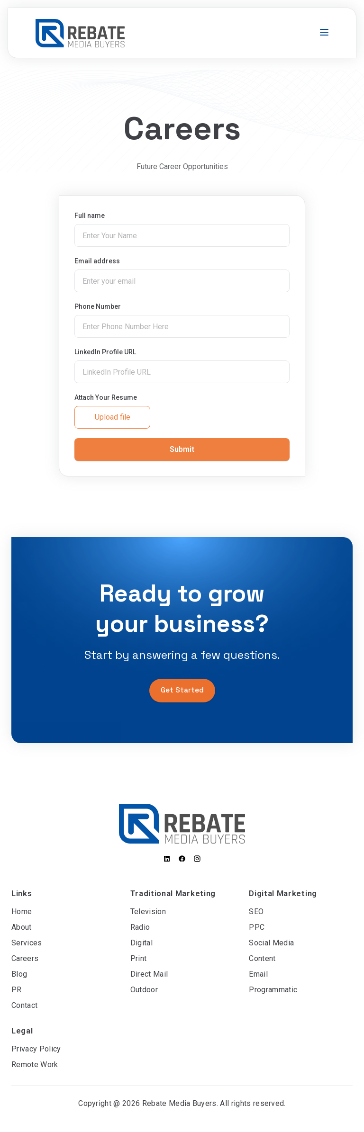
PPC (256, 927)
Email (258, 974)
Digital (141, 942)
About (21, 927)
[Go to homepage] (80, 33)
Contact (24, 1005)
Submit (182, 449)
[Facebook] (182, 858)
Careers (24, 958)
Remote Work (34, 1064)
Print (138, 958)
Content (262, 958)
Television (148, 911)
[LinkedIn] (167, 858)
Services (26, 942)
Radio (140, 927)
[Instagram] (197, 858)
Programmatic (273, 989)
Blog (19, 974)
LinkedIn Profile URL (105, 352)
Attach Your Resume (105, 397)
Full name (89, 215)
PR (16, 989)
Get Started (182, 689)
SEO (256, 911)
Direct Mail (149, 974)
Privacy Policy (36, 1048)
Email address (97, 261)
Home (21, 911)
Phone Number (97, 306)
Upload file (112, 417)
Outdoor (144, 989)
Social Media (271, 942)
